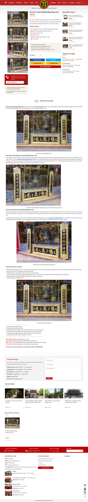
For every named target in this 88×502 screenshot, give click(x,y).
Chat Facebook (37, 60)
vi (82, 2)
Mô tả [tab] (36, 101)
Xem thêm (8, 407)
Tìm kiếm (71, 2)
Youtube (85, 485)
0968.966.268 (10, 450)
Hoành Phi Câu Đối (52, 8)
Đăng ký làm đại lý (46, 467)
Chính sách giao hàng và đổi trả (45, 460)
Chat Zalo (53, 60)
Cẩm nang (53, 2)
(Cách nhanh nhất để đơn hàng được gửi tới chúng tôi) (45, 67)
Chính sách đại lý (42, 465)
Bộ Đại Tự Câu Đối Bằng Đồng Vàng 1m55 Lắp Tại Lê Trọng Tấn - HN (76, 17)
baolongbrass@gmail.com (34, 450)
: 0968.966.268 (14, 376)
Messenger (85, 493)
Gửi (25, 82)
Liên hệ (64, 2)
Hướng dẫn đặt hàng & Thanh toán (45, 458)
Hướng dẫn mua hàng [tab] (46, 101)
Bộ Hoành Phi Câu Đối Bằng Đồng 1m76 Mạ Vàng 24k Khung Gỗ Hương (76, 31)
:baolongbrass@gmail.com (16, 378)
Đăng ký (49, 378)
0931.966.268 (21, 479)
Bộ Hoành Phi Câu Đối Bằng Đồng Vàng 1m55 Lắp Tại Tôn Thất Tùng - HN (76, 39)
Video (59, 2)
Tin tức (26, 2)
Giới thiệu (11, 2)
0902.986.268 (21, 494)
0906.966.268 (21, 488)
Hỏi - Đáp (40, 462)
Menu (78, 2)
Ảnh (37, 2)
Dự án (31, 2)
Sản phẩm (18, 2)
